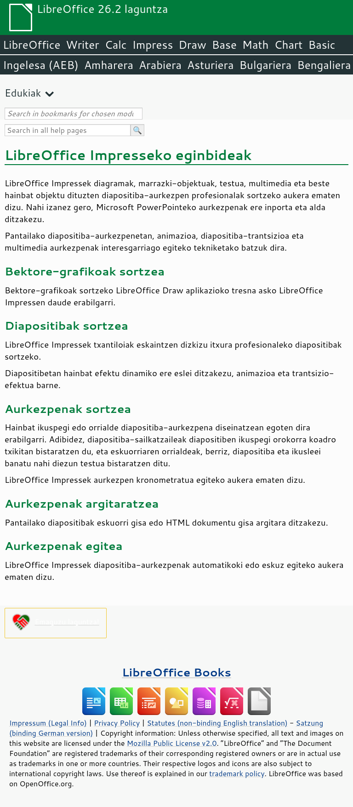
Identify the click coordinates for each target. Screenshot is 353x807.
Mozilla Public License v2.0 (172, 743)
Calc (116, 44)
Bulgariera (265, 65)
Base (224, 44)
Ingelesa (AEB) (41, 65)
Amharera (108, 65)
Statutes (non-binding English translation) (217, 723)
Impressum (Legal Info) (48, 723)
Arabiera (160, 65)
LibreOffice (31, 44)
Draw (192, 44)
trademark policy (236, 773)
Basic (321, 44)
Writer (82, 44)
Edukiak (23, 93)
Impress (152, 44)
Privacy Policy (117, 723)
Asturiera (210, 65)
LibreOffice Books (176, 672)
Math (255, 44)
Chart (288, 44)
